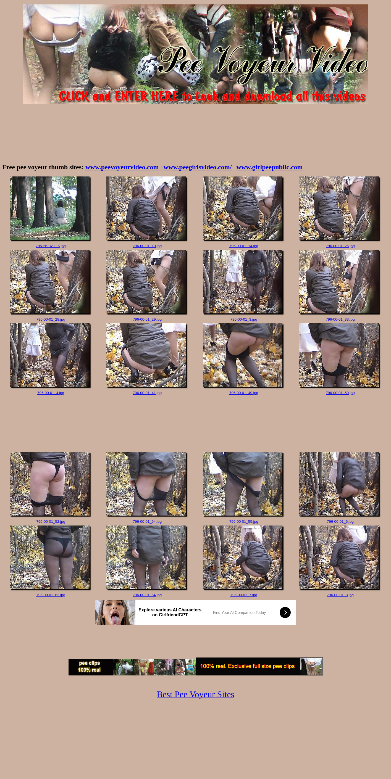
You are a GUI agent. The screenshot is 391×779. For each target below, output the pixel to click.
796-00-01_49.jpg (243, 393)
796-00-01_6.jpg (340, 521)
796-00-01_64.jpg (147, 595)
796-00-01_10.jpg (147, 246)
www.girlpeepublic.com (270, 167)
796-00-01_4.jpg (50, 393)
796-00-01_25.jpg (340, 246)
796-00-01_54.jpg (147, 521)
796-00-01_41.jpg (147, 393)
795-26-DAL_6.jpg (51, 246)
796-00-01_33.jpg (340, 319)
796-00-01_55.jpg (243, 521)
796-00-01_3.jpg (243, 319)
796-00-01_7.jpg (243, 595)
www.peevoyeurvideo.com (122, 167)
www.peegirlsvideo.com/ (198, 167)
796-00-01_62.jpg (50, 595)
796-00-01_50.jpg (340, 393)
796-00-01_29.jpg (147, 319)
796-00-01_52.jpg (50, 521)
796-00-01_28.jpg (50, 319)
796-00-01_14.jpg (243, 246)
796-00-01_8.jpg (340, 595)
